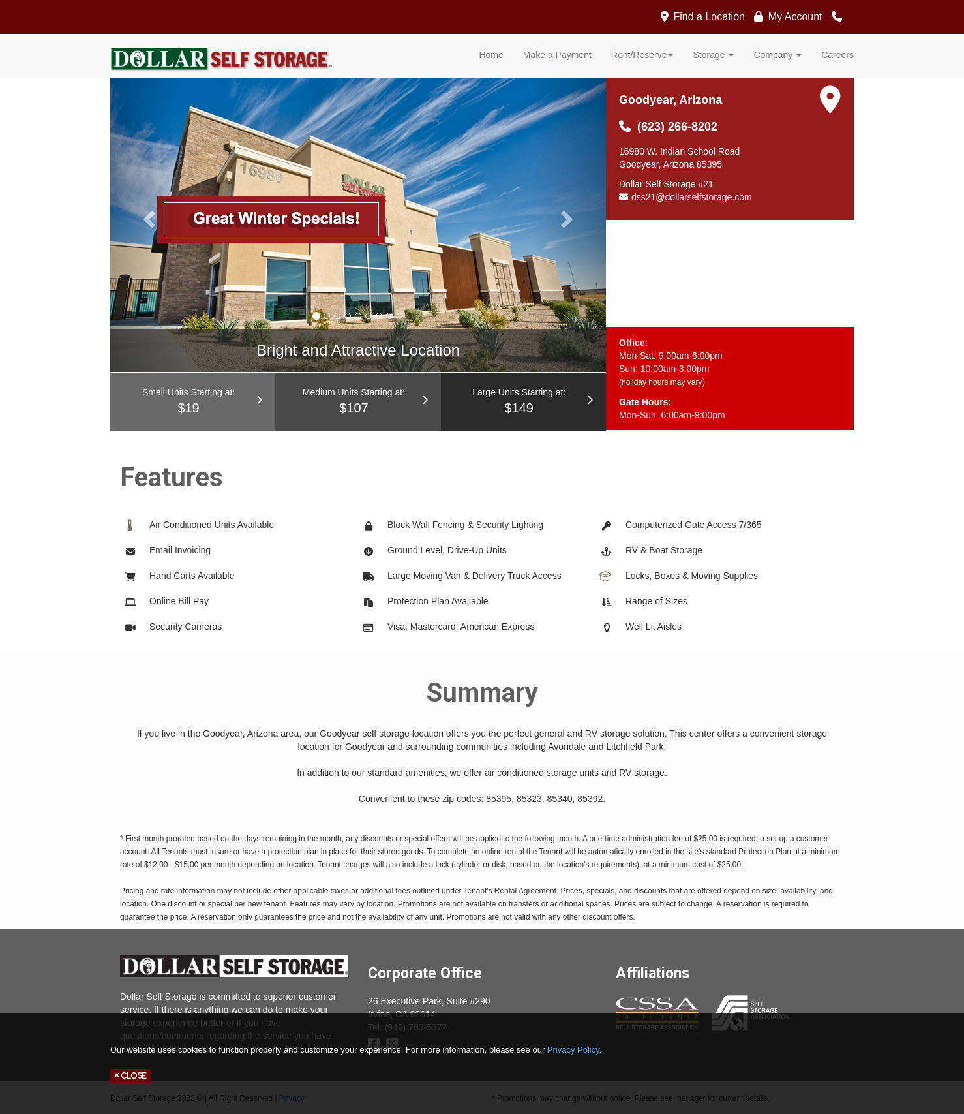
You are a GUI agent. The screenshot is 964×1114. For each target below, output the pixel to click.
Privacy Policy (573, 1050)
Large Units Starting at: (523, 402)
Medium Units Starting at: (357, 402)
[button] (147, 215)
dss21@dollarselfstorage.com (691, 197)
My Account (795, 16)
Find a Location (709, 16)
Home (491, 55)
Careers (837, 55)
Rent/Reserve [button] (642, 55)
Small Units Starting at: (192, 402)
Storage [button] (713, 55)
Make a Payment (557, 55)
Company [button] (777, 55)
